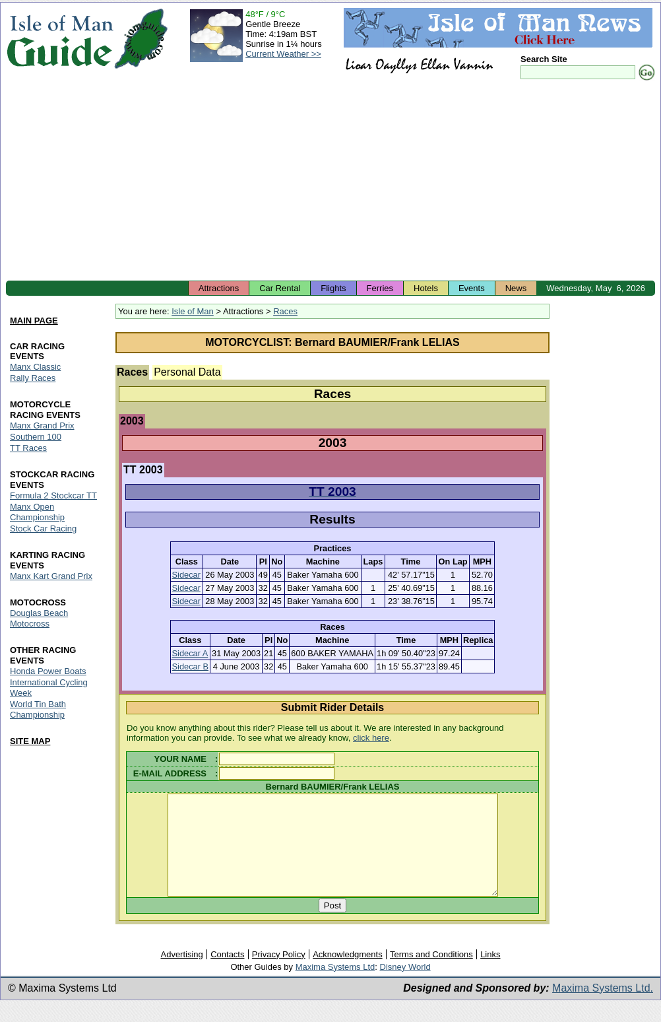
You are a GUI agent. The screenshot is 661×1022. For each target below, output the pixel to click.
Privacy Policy (278, 974)
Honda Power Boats (48, 671)
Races (285, 311)
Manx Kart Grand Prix (51, 576)
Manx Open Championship (37, 512)
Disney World (405, 987)
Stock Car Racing (43, 528)
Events (471, 288)
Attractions (219, 288)
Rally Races (32, 379)
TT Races (28, 449)
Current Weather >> (283, 54)
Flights (333, 288)
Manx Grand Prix (42, 426)
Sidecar (186, 575)
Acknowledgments (348, 974)
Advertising (181, 974)
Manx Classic (35, 367)
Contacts (227, 974)
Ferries (380, 288)
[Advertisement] (330, 181)
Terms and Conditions (431, 974)
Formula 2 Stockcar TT (53, 496)
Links (490, 974)
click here (371, 738)
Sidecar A (190, 653)
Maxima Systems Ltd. (602, 1007)
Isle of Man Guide (59, 39)
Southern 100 (35, 437)
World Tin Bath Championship (38, 709)
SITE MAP (30, 741)
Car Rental (279, 288)
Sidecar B (190, 666)
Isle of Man (193, 311)
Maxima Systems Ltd (335, 987)
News (516, 288)
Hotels (426, 288)
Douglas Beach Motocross (39, 618)
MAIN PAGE (34, 320)
